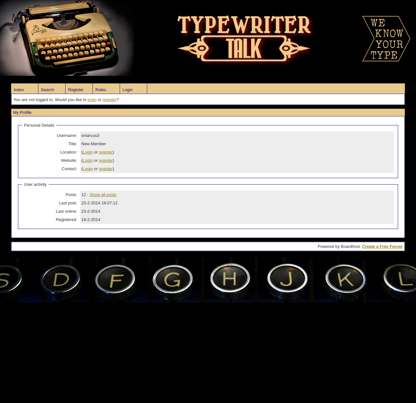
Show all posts (103, 194)
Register (76, 89)
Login (128, 89)
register (109, 99)
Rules (100, 89)
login (92, 99)
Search (47, 89)
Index (19, 89)
